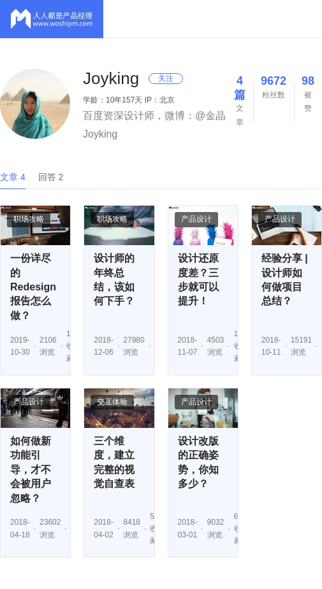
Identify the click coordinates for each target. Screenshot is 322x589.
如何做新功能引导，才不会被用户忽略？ (30, 470)
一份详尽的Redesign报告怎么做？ (33, 287)
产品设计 (196, 219)
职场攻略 (28, 219)
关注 (165, 78)
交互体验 (112, 401)
